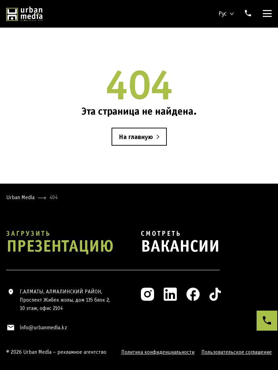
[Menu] (266, 14)
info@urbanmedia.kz (43, 327)
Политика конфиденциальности (157, 352)
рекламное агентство (81, 352)
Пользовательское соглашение (236, 352)
